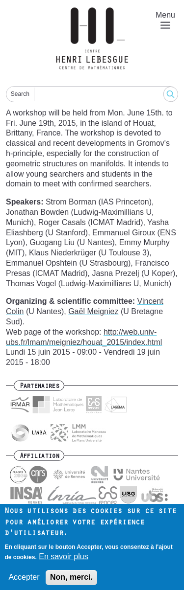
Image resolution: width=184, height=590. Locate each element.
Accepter (23, 581)
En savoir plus (63, 560)
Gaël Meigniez (93, 311)
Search (20, 94)
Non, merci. (71, 581)
